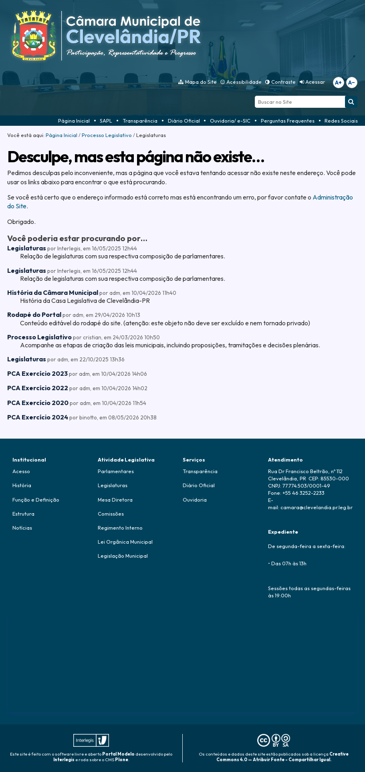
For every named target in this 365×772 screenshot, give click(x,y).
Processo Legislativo (107, 135)
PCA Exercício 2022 (37, 388)
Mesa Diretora (115, 499)
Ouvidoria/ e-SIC (230, 120)
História (21, 485)
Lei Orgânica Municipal (125, 541)
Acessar (315, 82)
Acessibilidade (244, 82)
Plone (121, 759)
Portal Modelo (118, 754)
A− (351, 82)
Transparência (140, 120)
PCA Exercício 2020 (38, 403)
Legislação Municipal (123, 555)
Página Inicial (74, 120)
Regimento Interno (120, 527)
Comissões (111, 513)
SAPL (106, 120)
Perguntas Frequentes (288, 120)
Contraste (283, 82)
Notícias (22, 527)
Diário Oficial (184, 120)
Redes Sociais (341, 120)
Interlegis (64, 759)
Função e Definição (35, 499)
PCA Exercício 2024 (37, 417)
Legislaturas (26, 248)
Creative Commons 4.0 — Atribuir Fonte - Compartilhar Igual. (282, 756)
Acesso (21, 471)
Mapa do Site (201, 82)
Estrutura (23, 513)
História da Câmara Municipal (52, 292)
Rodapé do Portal (34, 314)
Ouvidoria (195, 499)
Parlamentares (116, 471)
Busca (254, 95)
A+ (338, 82)
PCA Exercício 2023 (37, 373)
